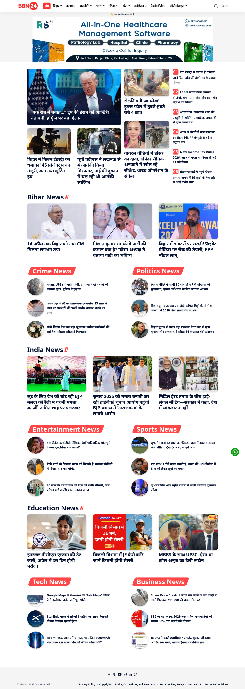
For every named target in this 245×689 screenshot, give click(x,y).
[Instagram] (125, 674)
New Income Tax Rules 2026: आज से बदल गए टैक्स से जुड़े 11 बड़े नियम (194, 157)
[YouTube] (119, 674)
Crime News (52, 271)
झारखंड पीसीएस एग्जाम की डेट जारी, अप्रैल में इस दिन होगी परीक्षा (54, 560)
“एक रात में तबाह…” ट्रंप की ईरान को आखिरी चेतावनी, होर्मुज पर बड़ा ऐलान (70, 115)
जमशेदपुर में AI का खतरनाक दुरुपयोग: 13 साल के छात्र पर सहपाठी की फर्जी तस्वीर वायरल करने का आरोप (77, 307)
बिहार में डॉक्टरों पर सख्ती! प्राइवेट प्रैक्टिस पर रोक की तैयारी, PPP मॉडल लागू (187, 249)
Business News (160, 581)
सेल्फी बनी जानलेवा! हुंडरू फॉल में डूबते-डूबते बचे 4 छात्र (144, 106)
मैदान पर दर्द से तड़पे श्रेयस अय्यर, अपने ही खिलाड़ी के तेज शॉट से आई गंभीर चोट (194, 177)
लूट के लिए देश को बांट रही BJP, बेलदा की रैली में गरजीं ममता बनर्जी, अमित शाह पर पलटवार (55, 402)
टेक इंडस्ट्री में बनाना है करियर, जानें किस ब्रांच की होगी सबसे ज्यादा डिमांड (194, 77)
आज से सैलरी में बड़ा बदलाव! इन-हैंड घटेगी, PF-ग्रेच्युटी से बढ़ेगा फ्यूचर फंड (194, 137)
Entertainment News (66, 429)
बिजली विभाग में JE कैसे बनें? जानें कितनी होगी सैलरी (118, 557)
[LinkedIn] (130, 674)
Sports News (157, 429)
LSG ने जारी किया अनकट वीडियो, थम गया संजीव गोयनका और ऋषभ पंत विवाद (195, 97)
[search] (216, 6)
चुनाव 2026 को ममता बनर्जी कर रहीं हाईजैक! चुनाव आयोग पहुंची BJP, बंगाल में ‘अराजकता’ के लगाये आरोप (121, 404)
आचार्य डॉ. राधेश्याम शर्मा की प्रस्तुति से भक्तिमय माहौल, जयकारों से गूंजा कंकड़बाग (194, 117)
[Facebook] (109, 674)
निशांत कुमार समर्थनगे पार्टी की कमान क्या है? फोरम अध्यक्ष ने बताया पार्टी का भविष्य (119, 249)
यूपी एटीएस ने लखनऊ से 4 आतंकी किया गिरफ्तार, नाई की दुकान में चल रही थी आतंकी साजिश (99, 170)
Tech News (50, 581)
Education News (53, 508)
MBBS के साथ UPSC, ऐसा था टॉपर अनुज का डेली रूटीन (186, 557)
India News (45, 349)
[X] (114, 674)
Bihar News (45, 197)
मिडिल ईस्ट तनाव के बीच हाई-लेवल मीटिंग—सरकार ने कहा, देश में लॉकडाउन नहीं (188, 402)
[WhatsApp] (135, 674)
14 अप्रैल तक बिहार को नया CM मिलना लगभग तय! (55, 246)
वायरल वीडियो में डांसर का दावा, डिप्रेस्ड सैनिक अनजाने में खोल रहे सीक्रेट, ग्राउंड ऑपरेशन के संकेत (146, 164)
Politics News (158, 271)
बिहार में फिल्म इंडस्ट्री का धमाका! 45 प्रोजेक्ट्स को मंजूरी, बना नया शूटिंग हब (48, 167)
